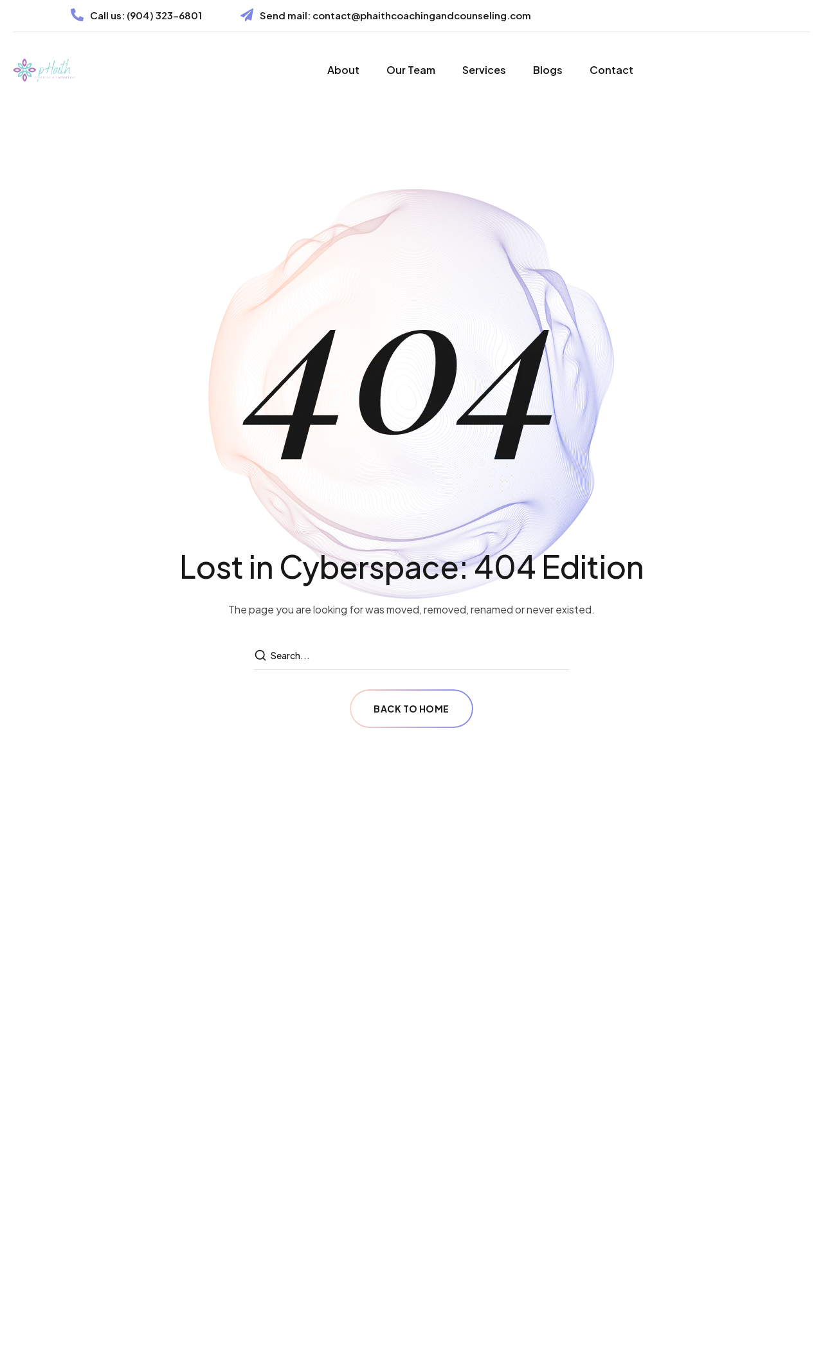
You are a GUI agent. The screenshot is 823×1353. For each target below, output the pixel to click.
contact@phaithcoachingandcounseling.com (421, 15)
